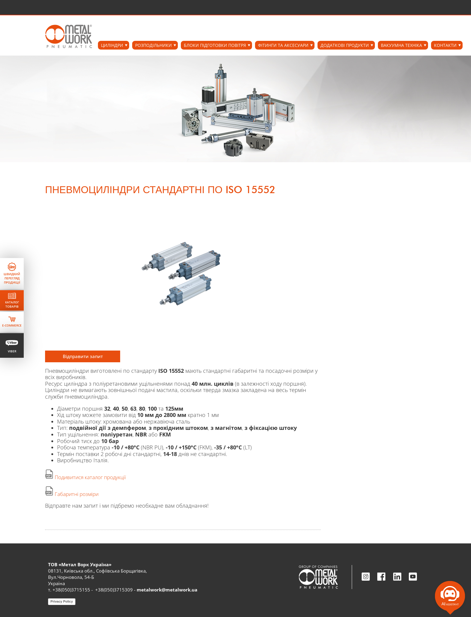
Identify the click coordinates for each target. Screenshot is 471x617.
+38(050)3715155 (71, 590)
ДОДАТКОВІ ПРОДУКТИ (345, 45)
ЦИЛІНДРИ (112, 45)
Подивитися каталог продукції (90, 477)
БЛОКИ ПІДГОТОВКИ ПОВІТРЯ (215, 45)
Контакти (445, 45)
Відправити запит (83, 356)
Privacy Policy (61, 601)
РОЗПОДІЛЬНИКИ (153, 45)
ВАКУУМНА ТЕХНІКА (401, 45)
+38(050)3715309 (114, 590)
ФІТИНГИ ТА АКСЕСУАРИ (283, 45)
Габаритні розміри (77, 494)
